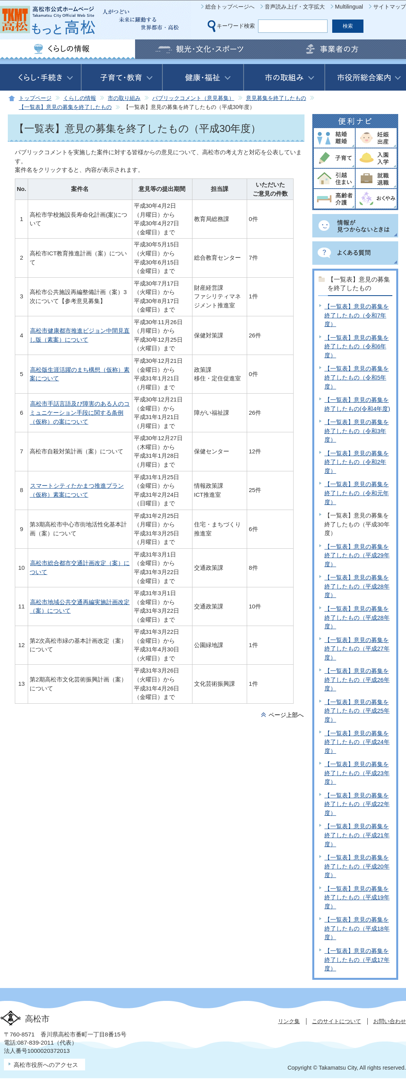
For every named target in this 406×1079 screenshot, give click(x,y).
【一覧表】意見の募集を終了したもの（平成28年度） (357, 586)
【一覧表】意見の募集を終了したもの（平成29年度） (357, 555)
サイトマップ (389, 7)
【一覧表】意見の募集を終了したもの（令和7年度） (356, 315)
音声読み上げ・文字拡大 (295, 7)
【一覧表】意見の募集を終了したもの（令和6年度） (356, 346)
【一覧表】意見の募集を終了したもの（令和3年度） (356, 431)
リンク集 (289, 1021)
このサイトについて (336, 1021)
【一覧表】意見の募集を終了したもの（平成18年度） (357, 928)
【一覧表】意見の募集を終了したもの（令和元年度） (356, 493)
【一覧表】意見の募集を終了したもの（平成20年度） (357, 866)
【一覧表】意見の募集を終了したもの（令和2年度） (356, 462)
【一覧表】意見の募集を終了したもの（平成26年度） (357, 679)
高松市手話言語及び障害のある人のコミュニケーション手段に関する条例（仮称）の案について (80, 412)
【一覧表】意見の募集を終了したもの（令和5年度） (356, 377)
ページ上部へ (286, 715)
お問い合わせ (389, 1021)
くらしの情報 (79, 98)
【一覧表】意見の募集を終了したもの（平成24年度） (357, 742)
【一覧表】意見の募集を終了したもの (65, 107)
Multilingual (349, 7)
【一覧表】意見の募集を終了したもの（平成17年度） (357, 959)
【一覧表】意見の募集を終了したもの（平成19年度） (357, 897)
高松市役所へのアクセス (46, 1064)
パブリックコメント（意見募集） (193, 98)
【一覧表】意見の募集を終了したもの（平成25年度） (357, 711)
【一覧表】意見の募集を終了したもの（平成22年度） (357, 804)
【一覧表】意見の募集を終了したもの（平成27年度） (357, 649)
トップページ (35, 98)
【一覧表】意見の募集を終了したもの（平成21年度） (357, 835)
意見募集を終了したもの (276, 98)
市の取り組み (124, 98)
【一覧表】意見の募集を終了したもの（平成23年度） (357, 773)
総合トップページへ (230, 7)
